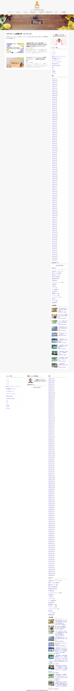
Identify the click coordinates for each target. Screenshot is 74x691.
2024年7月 (54, 101)
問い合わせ (8, 408)
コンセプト (54, 52)
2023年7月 (54, 121)
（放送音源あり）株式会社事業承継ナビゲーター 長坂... (63, 346)
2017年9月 (54, 237)
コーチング (54, 300)
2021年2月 (54, 165)
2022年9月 (54, 134)
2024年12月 (54, 91)
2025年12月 (54, 80)
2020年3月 (50, 495)
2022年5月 (54, 139)
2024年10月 (54, 95)
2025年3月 (54, 86)
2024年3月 (54, 108)
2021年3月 (54, 163)
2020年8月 (54, 176)
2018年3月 (54, 226)
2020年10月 (54, 173)
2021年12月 (54, 147)
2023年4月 (54, 125)
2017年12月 (54, 232)
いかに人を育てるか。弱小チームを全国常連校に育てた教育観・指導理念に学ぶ (61, 632)
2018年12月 (54, 211)
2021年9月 (54, 152)
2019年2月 (54, 208)
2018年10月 (54, 215)
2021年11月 (54, 149)
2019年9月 (54, 197)
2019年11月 (54, 193)
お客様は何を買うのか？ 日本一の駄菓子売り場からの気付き (61, 638)
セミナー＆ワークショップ (57, 282)
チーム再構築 (54, 289)
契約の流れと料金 (55, 63)
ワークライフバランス (56, 297)
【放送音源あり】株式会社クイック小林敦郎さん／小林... (63, 352)
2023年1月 (54, 130)
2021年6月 (54, 158)
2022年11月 (54, 132)
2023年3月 (54, 126)
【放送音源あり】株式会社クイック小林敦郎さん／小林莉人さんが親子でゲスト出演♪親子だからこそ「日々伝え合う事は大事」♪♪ (58, 668)
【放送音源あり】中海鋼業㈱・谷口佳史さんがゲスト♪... (63, 358)
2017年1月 (54, 252)
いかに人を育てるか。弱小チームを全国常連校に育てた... (63, 322)
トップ (53, 50)
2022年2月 (54, 143)
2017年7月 (54, 241)
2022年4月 (54, 141)
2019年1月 (50, 521)
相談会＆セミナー (55, 274)
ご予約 (49, 596)
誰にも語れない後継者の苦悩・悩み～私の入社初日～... (63, 316)
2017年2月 (54, 250)
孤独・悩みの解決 (55, 276)
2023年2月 (54, 128)
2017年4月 (50, 561)
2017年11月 (54, 234)
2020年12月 (54, 169)
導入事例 (53, 280)
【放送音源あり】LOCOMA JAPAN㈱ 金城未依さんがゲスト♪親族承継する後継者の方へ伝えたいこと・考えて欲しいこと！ (58, 684)
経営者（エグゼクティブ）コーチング (59, 56)
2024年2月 (54, 110)
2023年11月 (54, 115)
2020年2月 (54, 187)
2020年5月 (54, 182)
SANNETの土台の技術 (56, 65)
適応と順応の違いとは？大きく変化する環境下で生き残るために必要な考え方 (61, 622)
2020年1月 (54, 189)
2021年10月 (54, 150)
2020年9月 (54, 174)
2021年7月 (54, 156)
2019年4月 (54, 204)
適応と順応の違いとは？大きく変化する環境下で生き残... (63, 309)
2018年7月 (54, 219)
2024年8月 (54, 99)
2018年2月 (54, 228)
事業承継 (53, 302)
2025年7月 (54, 82)
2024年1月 (54, 112)
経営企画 (53, 291)
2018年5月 (50, 535)
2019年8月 (54, 198)
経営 (53, 298)
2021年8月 (54, 154)
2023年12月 (50, 417)
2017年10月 (54, 235)
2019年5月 (54, 202)
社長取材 (53, 284)
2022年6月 (50, 443)
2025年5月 (54, 84)
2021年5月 (54, 160)
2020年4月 (54, 184)
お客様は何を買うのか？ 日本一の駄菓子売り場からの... (63, 328)
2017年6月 (54, 243)
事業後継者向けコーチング (57, 58)
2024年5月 (54, 104)
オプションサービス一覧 (56, 61)
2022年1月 (54, 145)
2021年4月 (50, 469)
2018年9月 (54, 217)
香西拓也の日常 (55, 278)
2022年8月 (54, 136)
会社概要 (53, 71)
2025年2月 (54, 88)
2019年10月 (54, 195)
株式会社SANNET (60, 265)
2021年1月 (54, 167)
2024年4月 (54, 106)
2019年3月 (54, 206)
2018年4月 (54, 224)
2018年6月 (54, 221)
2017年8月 (54, 239)
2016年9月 (54, 259)
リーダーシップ (55, 295)
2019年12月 (54, 191)
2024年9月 (54, 97)
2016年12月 (54, 254)
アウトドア (54, 287)
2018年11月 (54, 213)
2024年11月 (54, 93)
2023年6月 (54, 123)
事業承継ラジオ (55, 293)
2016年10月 (54, 258)
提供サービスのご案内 (56, 273)
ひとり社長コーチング (56, 60)
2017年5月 (54, 245)
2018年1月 (54, 230)
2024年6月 (54, 102)
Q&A (53, 67)
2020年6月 (54, 180)
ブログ (53, 69)
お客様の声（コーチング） (57, 271)
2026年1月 (54, 78)
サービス (53, 54)
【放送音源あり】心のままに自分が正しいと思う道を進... (63, 340)
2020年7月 (54, 178)
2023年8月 (54, 119)
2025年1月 (50, 390)
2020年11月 (54, 171)
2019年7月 (54, 200)
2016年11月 (54, 256)
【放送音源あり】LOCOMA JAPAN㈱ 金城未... (63, 365)
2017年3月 (54, 248)
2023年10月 (54, 117)
